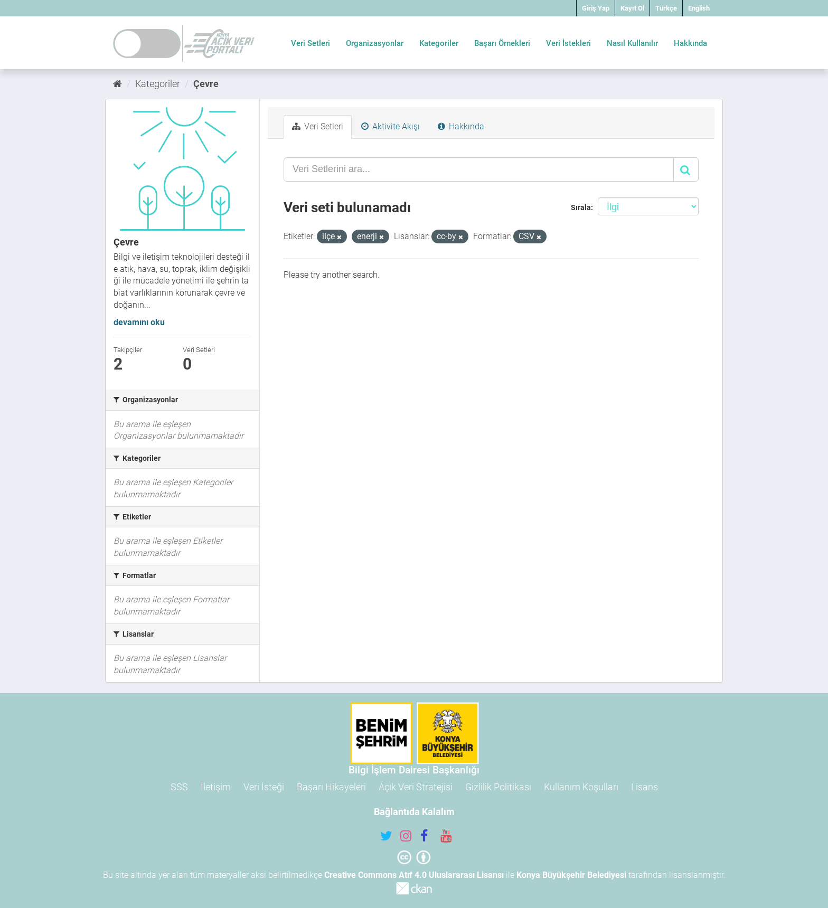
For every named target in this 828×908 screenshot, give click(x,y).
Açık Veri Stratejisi (416, 786)
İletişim (216, 786)
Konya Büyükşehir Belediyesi (571, 875)
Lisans (644, 786)
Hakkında (690, 43)
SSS (179, 786)
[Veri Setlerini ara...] (479, 169)
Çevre (206, 83)
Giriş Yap (595, 8)
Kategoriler (438, 43)
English (699, 8)
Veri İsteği (263, 786)
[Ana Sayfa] (117, 83)
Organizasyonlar (374, 43)
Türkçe (666, 8)
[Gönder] (686, 169)
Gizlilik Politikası (498, 786)
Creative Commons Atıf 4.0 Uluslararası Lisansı (414, 875)
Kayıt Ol (632, 8)
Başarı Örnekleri (502, 43)
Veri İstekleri (568, 43)
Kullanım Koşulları (581, 786)
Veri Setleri (310, 43)
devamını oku (139, 322)
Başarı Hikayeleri (331, 786)
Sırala (581, 207)
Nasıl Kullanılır (632, 43)
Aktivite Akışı (390, 126)
